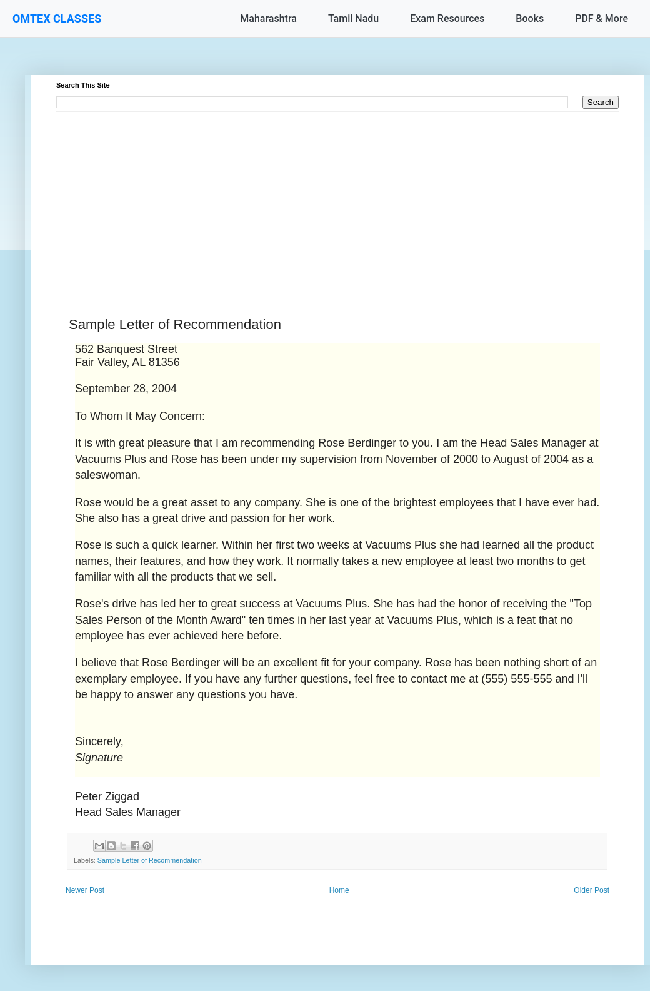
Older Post (591, 890)
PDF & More (601, 18)
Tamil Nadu (353, 18)
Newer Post (85, 890)
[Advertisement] (337, 199)
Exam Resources (447, 18)
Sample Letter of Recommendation (150, 860)
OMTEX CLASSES (56, 18)
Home (339, 890)
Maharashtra (268, 18)
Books (530, 18)
